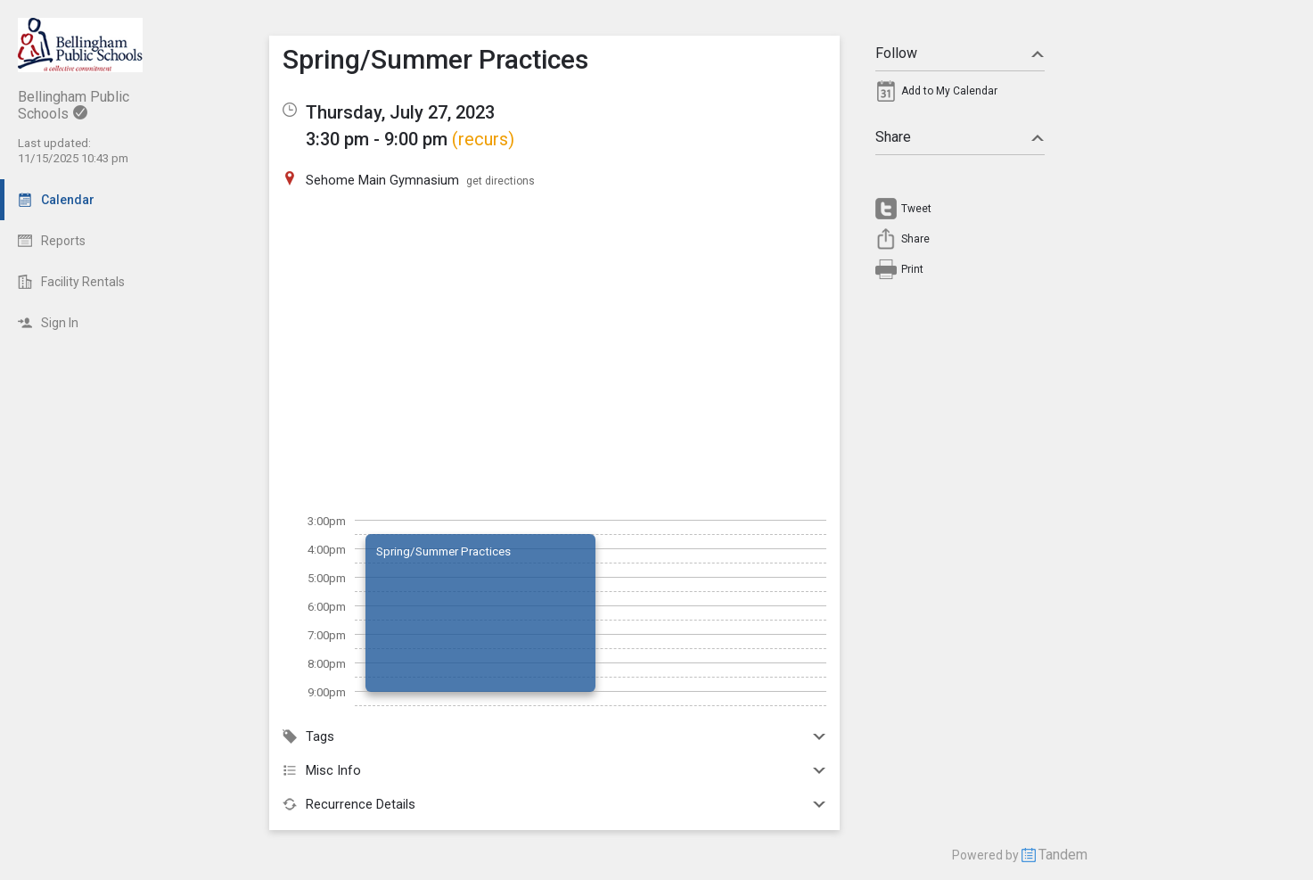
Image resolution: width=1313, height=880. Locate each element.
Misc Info (554, 770)
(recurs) (483, 139)
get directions (500, 181)
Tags (554, 736)
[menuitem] (960, 95)
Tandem (1062, 854)
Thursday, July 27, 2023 (400, 112)
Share (960, 136)
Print (912, 269)
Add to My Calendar (949, 91)
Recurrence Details (554, 804)
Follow (960, 53)
